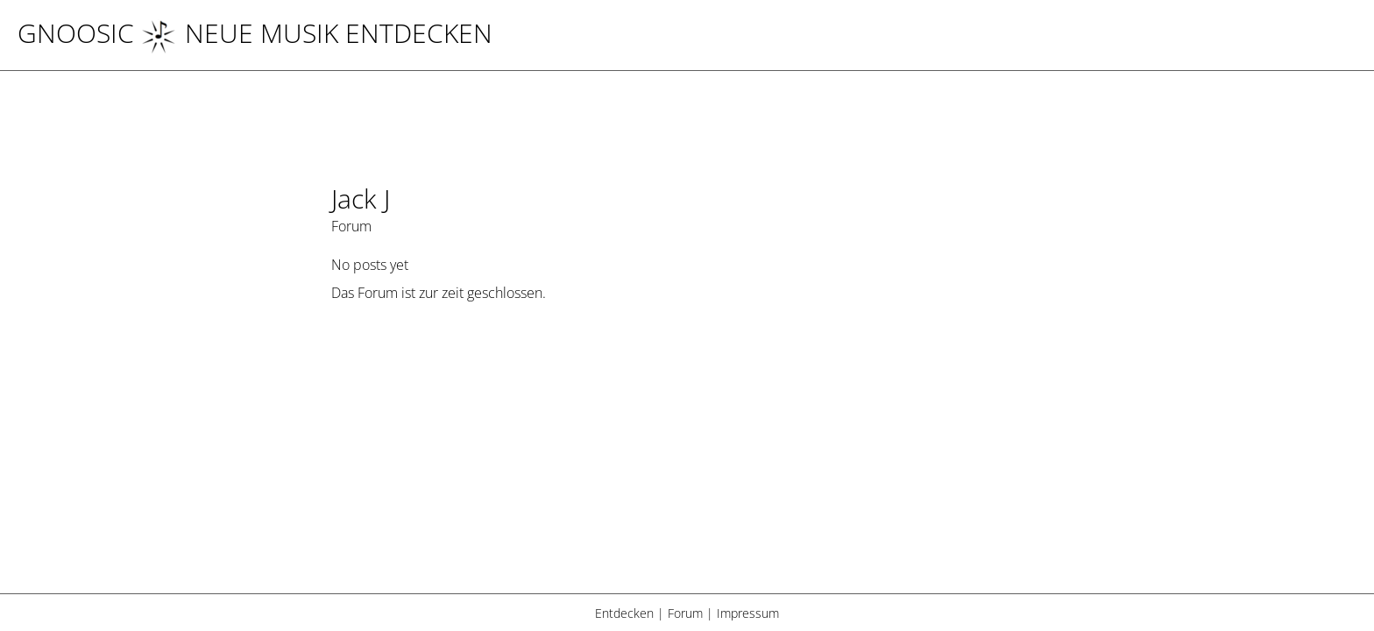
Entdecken (624, 613)
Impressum (748, 613)
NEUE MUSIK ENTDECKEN (316, 33)
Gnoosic (76, 33)
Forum (685, 613)
